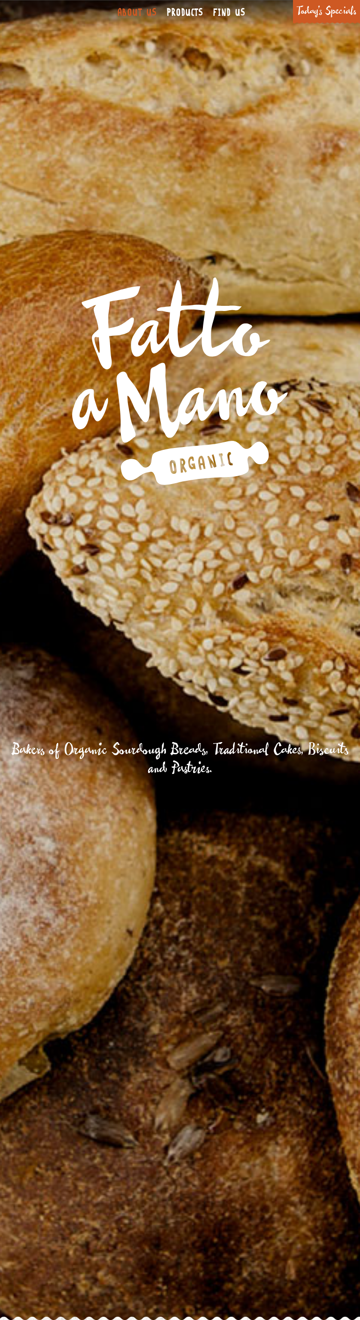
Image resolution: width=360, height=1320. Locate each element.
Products (184, 12)
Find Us (229, 12)
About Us (137, 12)
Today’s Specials (326, 12)
